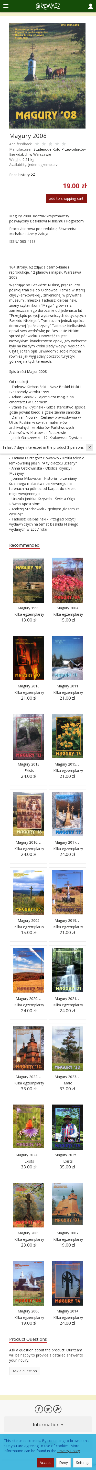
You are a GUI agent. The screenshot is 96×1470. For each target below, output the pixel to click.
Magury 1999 (28, 607)
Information (48, 1424)
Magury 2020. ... (28, 998)
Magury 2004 (67, 607)
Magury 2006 (28, 1311)
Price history (21, 174)
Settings (82, 1462)
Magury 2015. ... (67, 764)
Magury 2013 (28, 764)
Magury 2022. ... (28, 1076)
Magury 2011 (67, 686)
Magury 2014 (67, 1311)
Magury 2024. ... (28, 1154)
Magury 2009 (28, 1233)
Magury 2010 (28, 686)
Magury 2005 (28, 920)
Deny (63, 1462)
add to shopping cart (66, 198)
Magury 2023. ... (67, 1076)
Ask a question (25, 1370)
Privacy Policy (68, 1450)
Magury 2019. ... (67, 920)
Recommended (24, 545)
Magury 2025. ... (67, 1154)
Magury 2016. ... (28, 842)
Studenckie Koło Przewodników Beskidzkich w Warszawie (47, 152)
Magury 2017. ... (67, 842)
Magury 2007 (67, 1233)
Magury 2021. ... (67, 998)
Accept (45, 1462)
